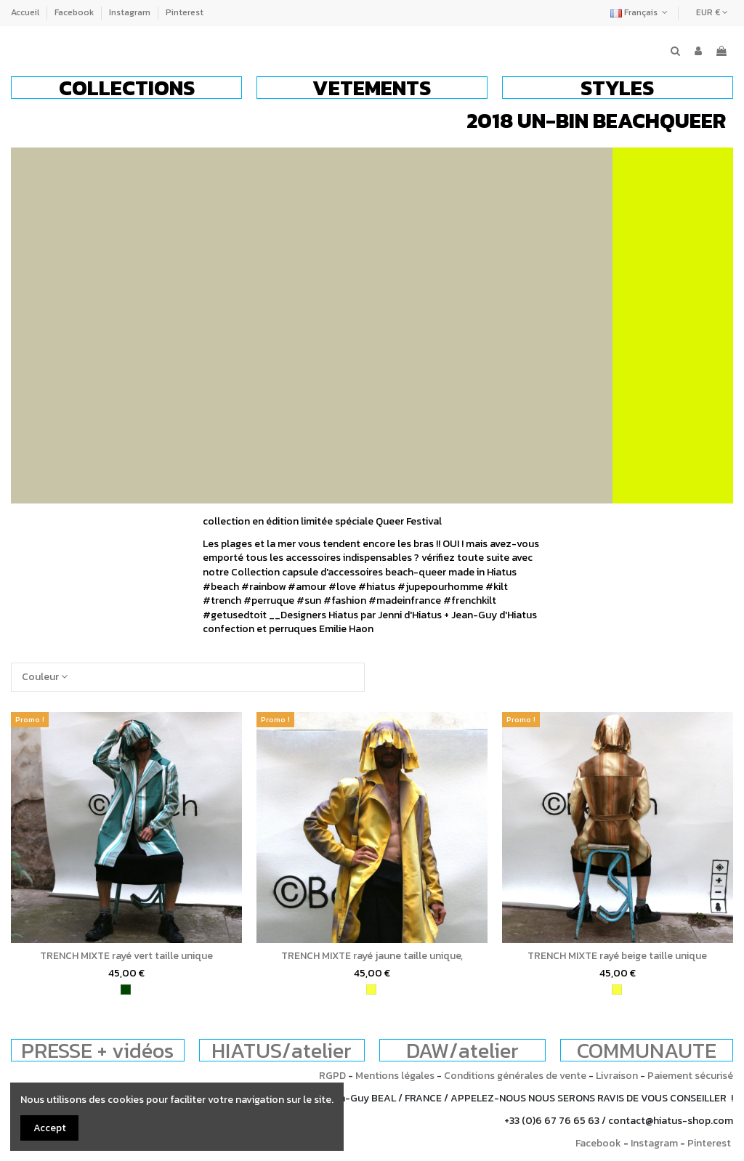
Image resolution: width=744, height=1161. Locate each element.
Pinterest (184, 12)
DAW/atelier (462, 1050)
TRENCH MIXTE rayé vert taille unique (126, 955)
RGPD (332, 1075)
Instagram (131, 12)
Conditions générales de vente (515, 1075)
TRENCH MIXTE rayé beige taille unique (617, 955)
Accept (49, 1128)
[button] (126, 87)
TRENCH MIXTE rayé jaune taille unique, (372, 955)
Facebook (75, 12)
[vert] (126, 989)
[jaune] (371, 989)
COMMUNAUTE (646, 1050)
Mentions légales (394, 1075)
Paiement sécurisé (690, 1075)
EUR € (712, 12)
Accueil (26, 12)
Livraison (617, 1075)
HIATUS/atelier (281, 1050)
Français (640, 12)
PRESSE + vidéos (97, 1050)
